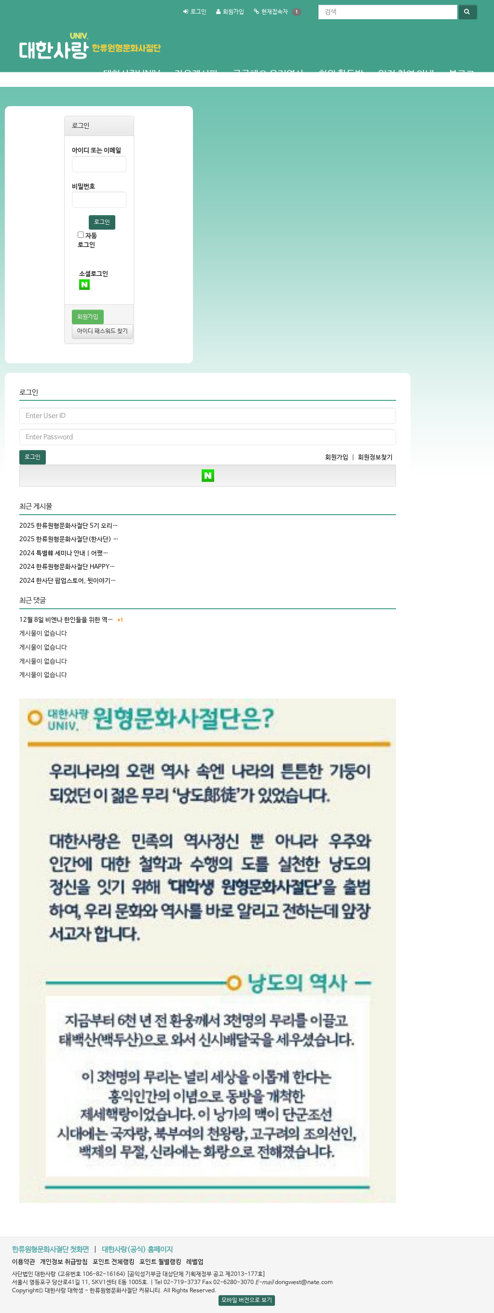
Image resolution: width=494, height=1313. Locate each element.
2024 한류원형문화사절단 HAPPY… (67, 567)
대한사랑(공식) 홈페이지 (137, 1249)
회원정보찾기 (375, 457)
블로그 (462, 74)
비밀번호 (83, 187)
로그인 (198, 12)
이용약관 (23, 1262)
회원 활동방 (341, 74)
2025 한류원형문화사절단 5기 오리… (68, 526)
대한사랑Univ (131, 74)
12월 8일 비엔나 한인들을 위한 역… (66, 620)
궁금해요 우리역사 (268, 74)
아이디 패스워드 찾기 (102, 331)
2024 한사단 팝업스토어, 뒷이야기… (67, 581)
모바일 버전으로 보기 (246, 1300)
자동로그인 (87, 240)
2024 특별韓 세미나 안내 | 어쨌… (64, 553)
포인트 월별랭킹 (160, 1262)
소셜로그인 (93, 274)
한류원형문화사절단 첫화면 (50, 1249)
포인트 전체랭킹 (114, 1262)
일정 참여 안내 (406, 74)
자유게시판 (196, 74)
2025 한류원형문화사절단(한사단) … (69, 539)
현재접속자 (274, 12)
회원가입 (233, 12)
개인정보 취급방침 (64, 1262)
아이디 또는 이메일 (96, 150)
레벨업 (195, 1262)
